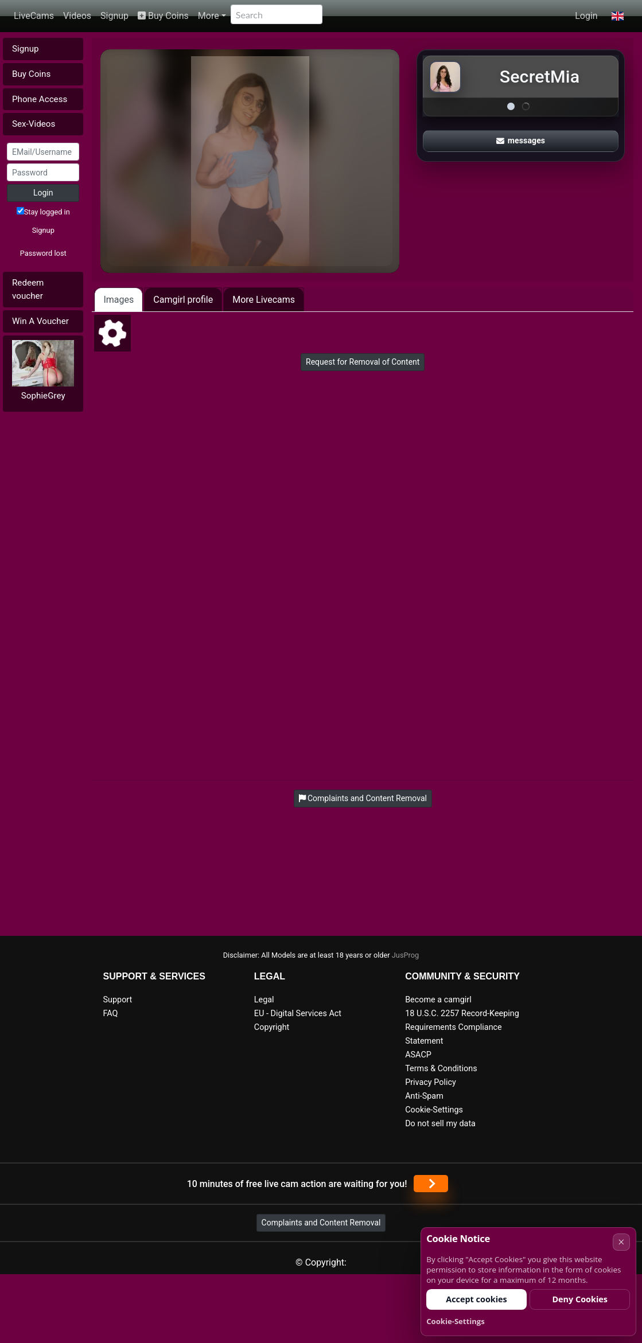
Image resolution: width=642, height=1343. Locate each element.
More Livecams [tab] (263, 299)
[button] (617, 16)
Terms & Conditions (441, 1068)
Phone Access (39, 99)
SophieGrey (43, 396)
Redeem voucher (28, 289)
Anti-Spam (424, 1096)
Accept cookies (476, 1299)
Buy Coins (163, 15)
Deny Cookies (580, 1299)
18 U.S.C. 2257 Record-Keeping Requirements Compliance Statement (462, 1027)
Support (118, 1000)
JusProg (405, 955)
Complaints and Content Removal (321, 1222)
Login (586, 15)
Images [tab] (118, 299)
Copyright (271, 1027)
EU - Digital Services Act (297, 1013)
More (208, 15)
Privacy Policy (430, 1082)
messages (521, 140)
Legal (264, 1000)
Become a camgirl (438, 1000)
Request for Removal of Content (362, 361)
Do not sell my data (440, 1124)
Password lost (43, 253)
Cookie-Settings (434, 1110)
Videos (77, 15)
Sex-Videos (33, 124)
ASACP (418, 1055)
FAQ (110, 1013)
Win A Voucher (40, 321)
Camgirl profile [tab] (183, 299)
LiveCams (34, 15)
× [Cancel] (621, 1242)
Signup (114, 15)
